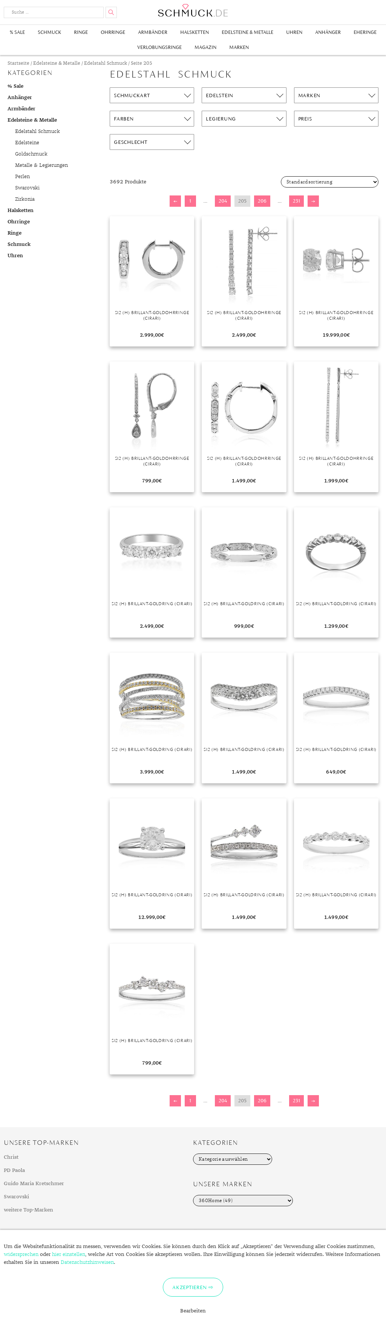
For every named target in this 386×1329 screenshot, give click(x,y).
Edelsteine (27, 142)
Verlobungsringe (159, 47)
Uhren (294, 32)
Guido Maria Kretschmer (34, 1183)
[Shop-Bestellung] (329, 182)
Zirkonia (25, 199)
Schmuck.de (193, 10)
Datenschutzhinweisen (87, 1262)
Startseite (18, 63)
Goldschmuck (31, 154)
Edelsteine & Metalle (247, 32)
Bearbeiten (193, 1311)
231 (296, 201)
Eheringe (365, 32)
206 (262, 201)
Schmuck (49, 32)
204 (223, 201)
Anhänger (328, 32)
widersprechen (21, 1254)
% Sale (17, 32)
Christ (11, 1157)
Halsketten (194, 32)
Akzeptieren (189, 1287)
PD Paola (14, 1170)
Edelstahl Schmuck (105, 63)
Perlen (22, 176)
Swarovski (27, 188)
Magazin (205, 47)
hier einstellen (68, 1254)
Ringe (81, 32)
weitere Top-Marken (28, 1210)
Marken (239, 47)
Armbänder (152, 32)
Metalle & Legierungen (41, 165)
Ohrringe (113, 32)
